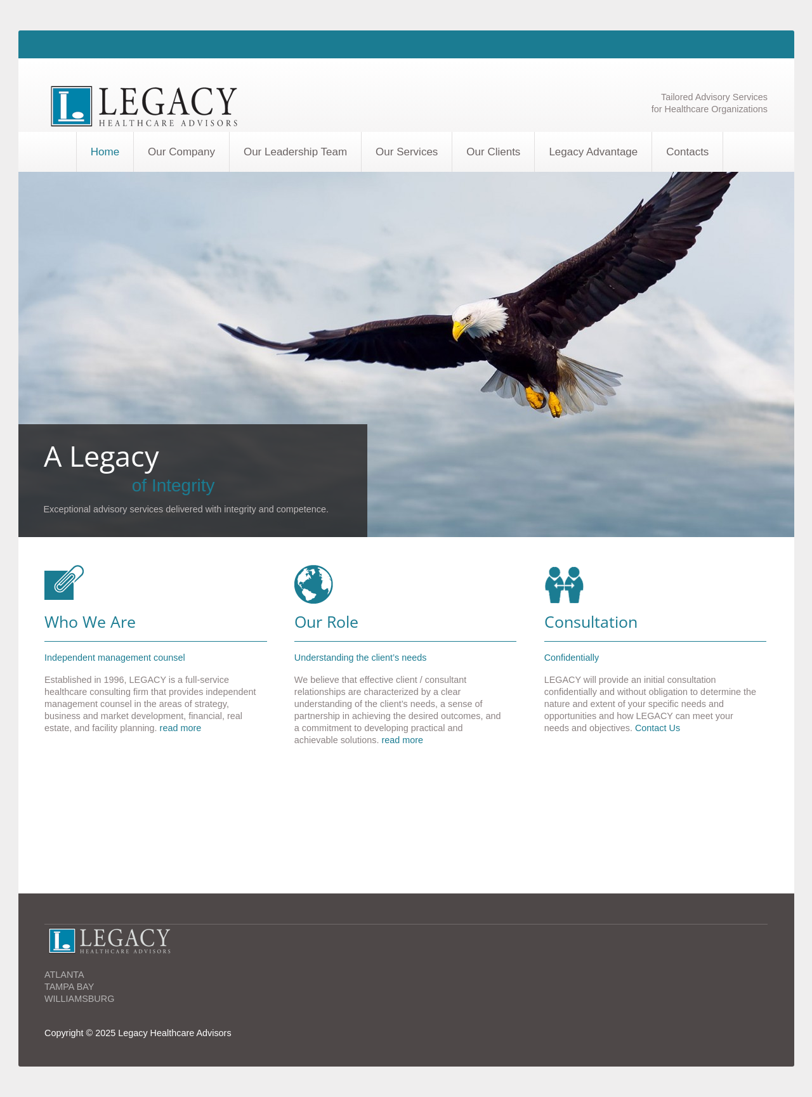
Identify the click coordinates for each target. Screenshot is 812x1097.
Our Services (407, 152)
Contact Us (657, 728)
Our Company (181, 152)
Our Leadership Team (295, 152)
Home (105, 152)
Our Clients (493, 152)
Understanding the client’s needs (360, 657)
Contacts (687, 152)
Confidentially (571, 657)
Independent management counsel (114, 657)
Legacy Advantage (593, 152)
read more (179, 728)
